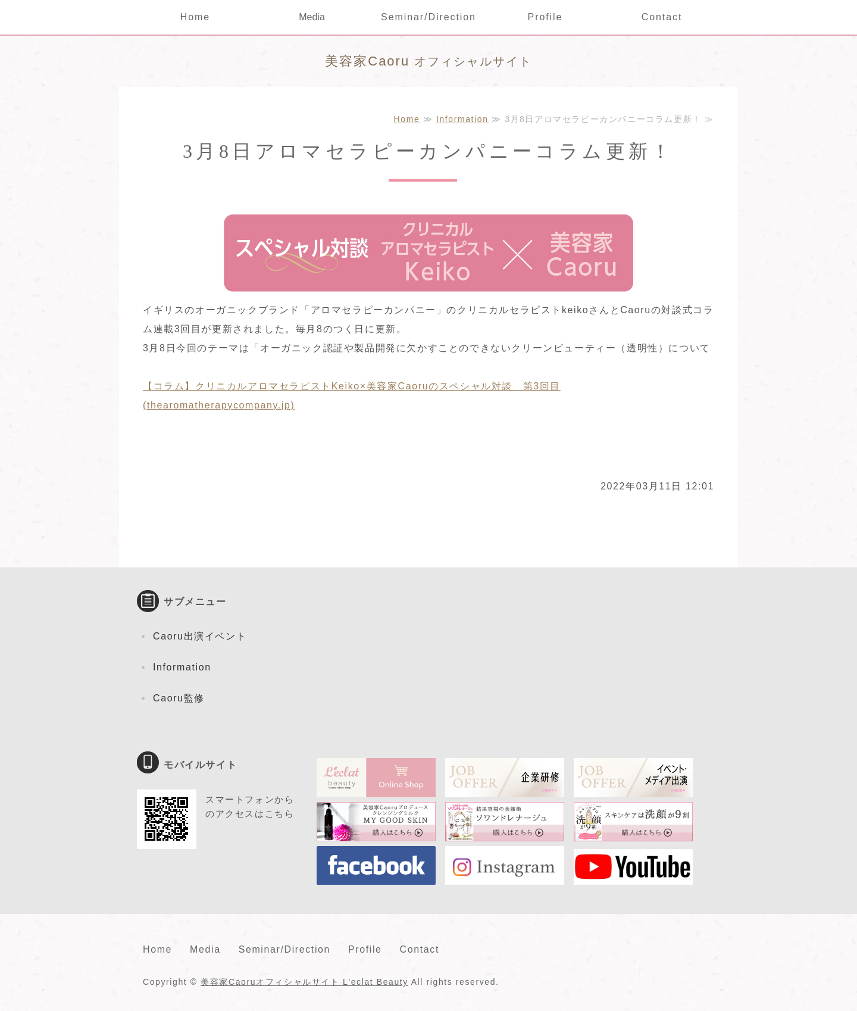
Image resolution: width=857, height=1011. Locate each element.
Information (462, 119)
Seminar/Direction (428, 17)
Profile (545, 17)
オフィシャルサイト (428, 61)
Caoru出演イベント (199, 636)
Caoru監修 (179, 698)
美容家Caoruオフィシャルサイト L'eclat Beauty (304, 982)
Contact (662, 17)
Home (195, 17)
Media (312, 17)
